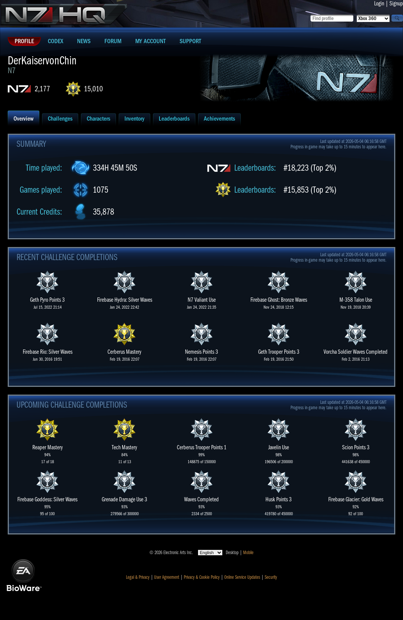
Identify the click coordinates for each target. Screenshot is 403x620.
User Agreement (166, 577)
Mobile (248, 552)
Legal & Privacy (137, 577)
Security (271, 577)
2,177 (42, 88)
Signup (396, 3)
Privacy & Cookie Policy (202, 577)
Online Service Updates (242, 577)
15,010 (93, 88)
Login (379, 3)
